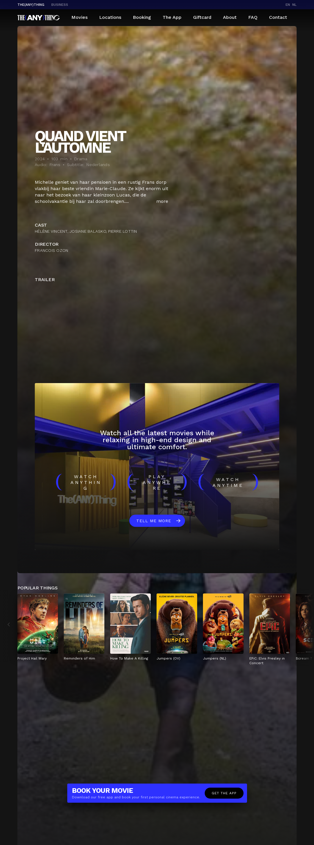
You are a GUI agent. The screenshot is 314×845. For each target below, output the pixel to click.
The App (172, 17)
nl (294, 5)
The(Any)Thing (30, 5)
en (288, 5)
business (59, 5)
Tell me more (153, 520)
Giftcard (202, 17)
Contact (278, 17)
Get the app (224, 793)
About (230, 17)
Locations (110, 17)
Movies (79, 17)
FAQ (252, 17)
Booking (142, 17)
